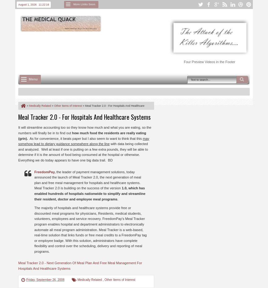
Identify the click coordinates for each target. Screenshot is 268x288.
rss (225, 4)
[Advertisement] (131, 50)
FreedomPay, (44, 172)
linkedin (233, 4)
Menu (33, 79)
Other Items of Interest (120, 280)
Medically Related (90, 280)
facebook (209, 4)
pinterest (249, 4)
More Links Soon (84, 4)
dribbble (241, 4)
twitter (201, 4)
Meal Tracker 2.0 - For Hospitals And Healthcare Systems (84, 117)
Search (242, 79)
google (217, 4)
